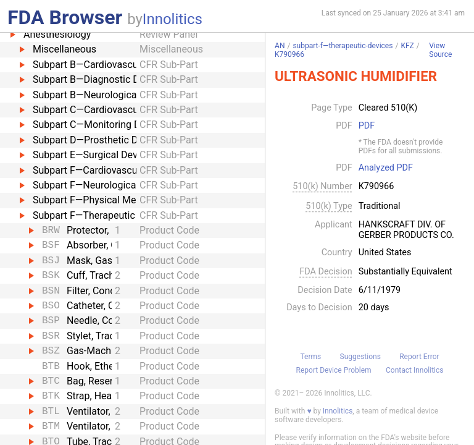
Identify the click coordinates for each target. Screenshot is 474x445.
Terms (310, 356)
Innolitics (172, 19)
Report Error (419, 356)
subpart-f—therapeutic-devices (343, 45)
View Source (440, 50)
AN (280, 45)
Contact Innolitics (414, 370)
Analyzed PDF (386, 168)
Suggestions (360, 356)
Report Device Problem (334, 370)
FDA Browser (64, 17)
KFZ (407, 45)
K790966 (289, 54)
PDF (367, 126)
